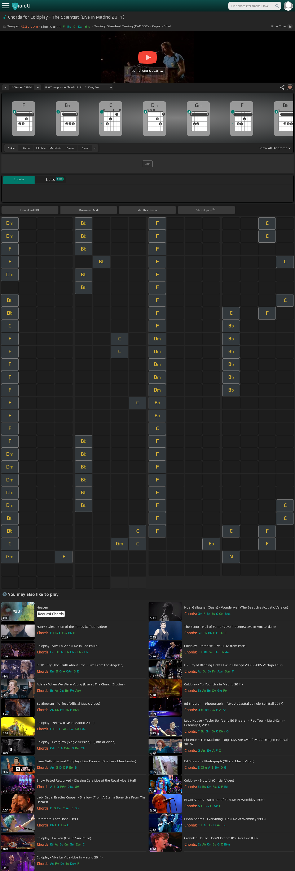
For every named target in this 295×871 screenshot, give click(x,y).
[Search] (277, 6)
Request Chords (50, 614)
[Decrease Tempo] (5, 87)
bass (85, 148)
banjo (70, 148)
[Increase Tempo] (37, 87)
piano (26, 148)
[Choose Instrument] (95, 148)
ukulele (40, 148)
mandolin (55, 148)
